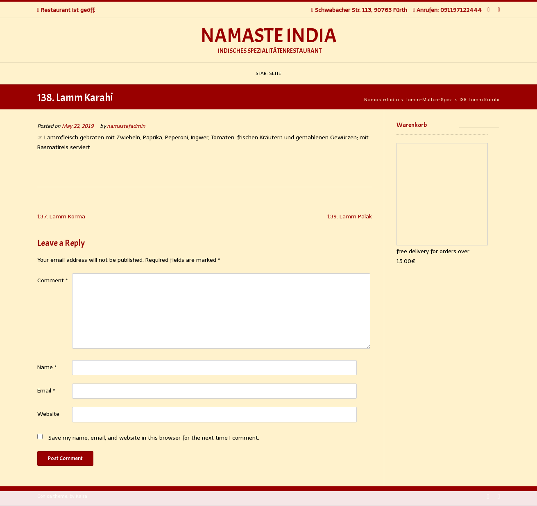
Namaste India (269, 36)
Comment (52, 280)
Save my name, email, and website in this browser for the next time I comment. (153, 437)
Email (46, 390)
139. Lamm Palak (349, 216)
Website (48, 414)
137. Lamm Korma (61, 216)
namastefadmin (126, 126)
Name (47, 367)
